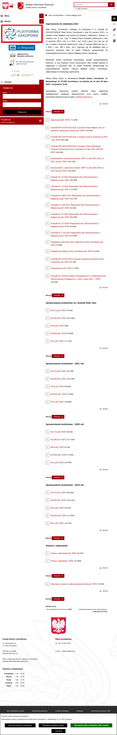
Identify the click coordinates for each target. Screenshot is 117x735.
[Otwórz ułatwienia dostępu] (114, 18)
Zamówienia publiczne (40, 711)
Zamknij (58, 731)
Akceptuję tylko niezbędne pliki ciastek (91, 725)
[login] (22, 372)
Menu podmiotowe (8, 292)
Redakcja (80, 711)
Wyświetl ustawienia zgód (53, 725)
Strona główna (7, 20)
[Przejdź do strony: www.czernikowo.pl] (114, 29)
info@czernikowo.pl (84, 97)
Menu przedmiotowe (9, 25)
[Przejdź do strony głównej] (28, 6)
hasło (5, 377)
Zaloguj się (22, 388)
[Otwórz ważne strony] (114, 35)
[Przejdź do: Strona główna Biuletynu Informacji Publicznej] (46, 15)
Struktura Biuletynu (62, 711)
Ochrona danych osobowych (20, 725)
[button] (42, 20)
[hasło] (22, 380)
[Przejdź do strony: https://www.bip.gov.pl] (114, 24)
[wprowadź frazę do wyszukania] (91, 4)
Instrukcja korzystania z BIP (100, 711)
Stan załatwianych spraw (15, 711)
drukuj (105, 104)
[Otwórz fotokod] (114, 41)
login (5, 368)
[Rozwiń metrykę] (58, 112)
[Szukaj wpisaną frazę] (111, 4)
